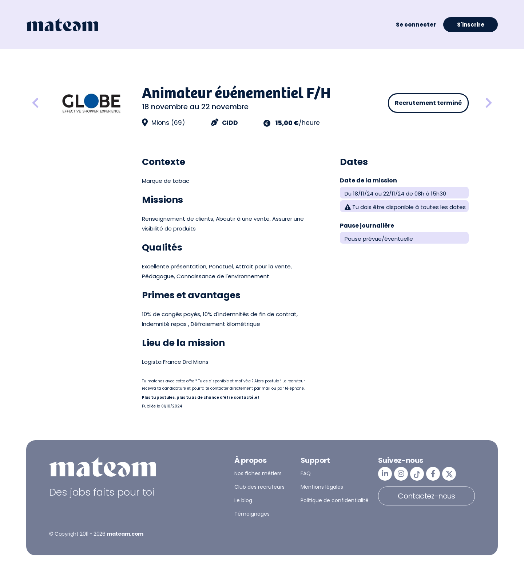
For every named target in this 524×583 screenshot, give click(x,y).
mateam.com (125, 533)
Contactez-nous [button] (426, 496)
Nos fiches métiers (258, 473)
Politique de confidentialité (335, 500)
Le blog (243, 500)
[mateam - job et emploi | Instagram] (401, 474)
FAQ (306, 473)
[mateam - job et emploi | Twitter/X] (449, 474)
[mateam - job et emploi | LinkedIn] (385, 474)
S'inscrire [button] (470, 24)
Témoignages (252, 513)
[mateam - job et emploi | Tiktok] (417, 474)
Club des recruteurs (259, 487)
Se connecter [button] (416, 24)
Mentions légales (322, 487)
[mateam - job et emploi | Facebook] (433, 474)
